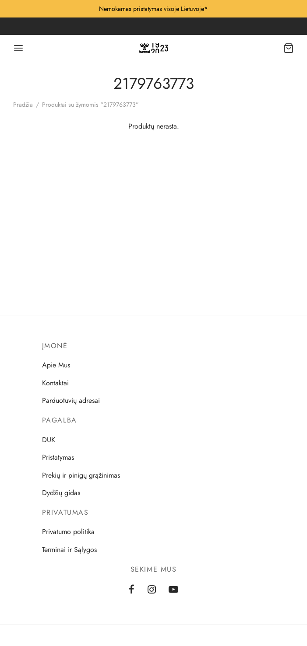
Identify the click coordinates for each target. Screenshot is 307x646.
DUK (48, 440)
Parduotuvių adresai (71, 400)
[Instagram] (151, 590)
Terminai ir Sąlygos (69, 550)
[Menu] (18, 48)
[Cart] (288, 48)
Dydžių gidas (61, 493)
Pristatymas (58, 457)
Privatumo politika (68, 532)
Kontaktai (55, 383)
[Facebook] (131, 590)
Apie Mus (56, 365)
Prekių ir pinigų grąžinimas (81, 475)
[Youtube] (173, 590)
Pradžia (23, 104)
